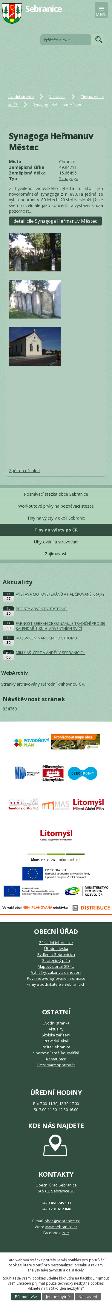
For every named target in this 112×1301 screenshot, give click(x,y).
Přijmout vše (26, 1296)
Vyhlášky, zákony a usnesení (56, 972)
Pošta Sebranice (56, 1047)
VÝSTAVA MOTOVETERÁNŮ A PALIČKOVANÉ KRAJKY (60, 594)
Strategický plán (56, 960)
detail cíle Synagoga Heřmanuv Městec (55, 221)
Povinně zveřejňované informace (56, 978)
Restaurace (56, 1058)
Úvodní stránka (21, 96)
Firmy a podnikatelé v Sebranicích (56, 984)
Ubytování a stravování (56, 542)
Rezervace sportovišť (56, 1064)
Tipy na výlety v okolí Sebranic (56, 518)
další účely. (75, 1270)
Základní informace (56, 942)
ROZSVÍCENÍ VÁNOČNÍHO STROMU (46, 638)
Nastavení (88, 1296)
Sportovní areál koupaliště (56, 1053)
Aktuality (56, 1029)
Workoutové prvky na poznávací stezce (56, 506)
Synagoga (68, 178)
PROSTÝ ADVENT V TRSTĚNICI (41, 608)
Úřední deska (56, 948)
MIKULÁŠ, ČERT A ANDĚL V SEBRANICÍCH (50, 652)
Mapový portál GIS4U (56, 966)
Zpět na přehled (24, 470)
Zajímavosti (56, 554)
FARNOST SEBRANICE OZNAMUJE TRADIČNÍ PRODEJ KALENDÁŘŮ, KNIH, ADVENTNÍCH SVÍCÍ (60, 626)
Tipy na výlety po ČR (56, 530)
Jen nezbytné (58, 1296)
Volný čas (57, 96)
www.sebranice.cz (61, 1226)
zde (65, 1232)
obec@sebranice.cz (62, 1220)
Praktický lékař (56, 1041)
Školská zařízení (56, 1035)
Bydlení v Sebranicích (56, 954)
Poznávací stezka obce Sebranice (56, 494)
